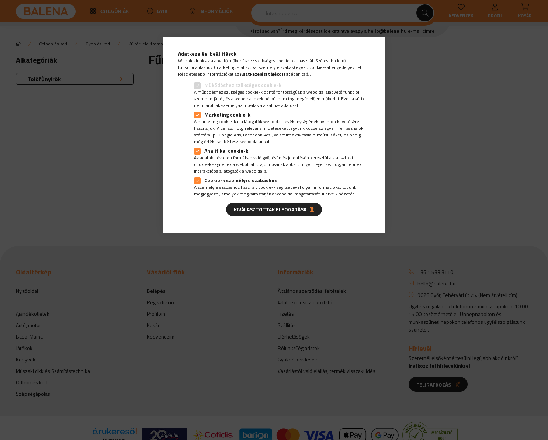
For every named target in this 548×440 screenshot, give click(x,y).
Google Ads (230, 134)
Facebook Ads (256, 134)
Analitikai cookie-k (226, 151)
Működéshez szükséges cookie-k (242, 85)
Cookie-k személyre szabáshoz (240, 180)
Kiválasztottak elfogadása (270, 209)
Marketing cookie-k (227, 114)
